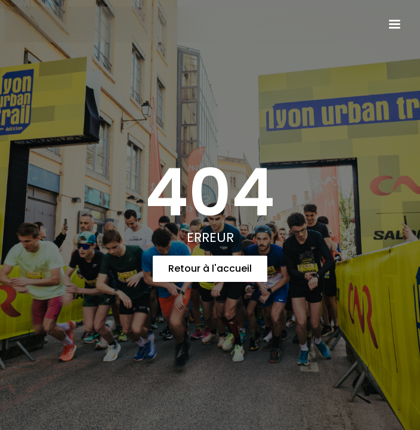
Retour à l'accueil (210, 268)
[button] (394, 24)
